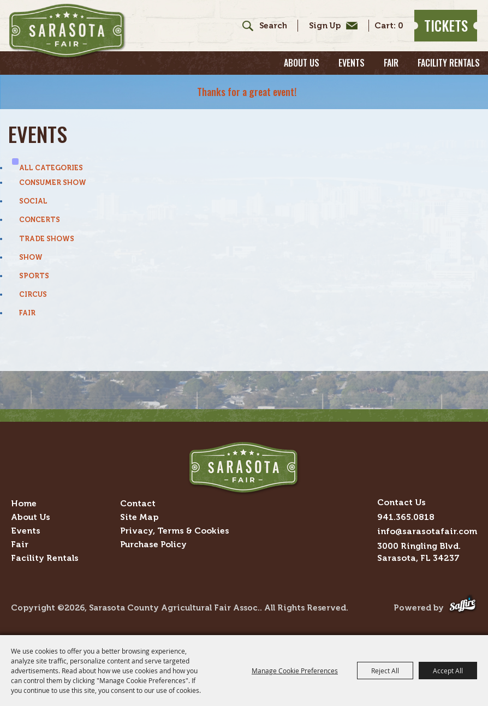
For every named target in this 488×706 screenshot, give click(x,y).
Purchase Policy (153, 544)
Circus (33, 294)
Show (31, 257)
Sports (34, 276)
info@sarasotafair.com (427, 531)
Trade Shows (46, 239)
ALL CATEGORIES (51, 168)
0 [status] (400, 26)
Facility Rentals (449, 62)
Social (33, 201)
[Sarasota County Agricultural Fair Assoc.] (67, 31)
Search (243, 25)
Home (24, 503)
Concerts (39, 220)
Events (351, 62)
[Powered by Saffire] (462, 607)
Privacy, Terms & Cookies (174, 530)
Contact (138, 503)
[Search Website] (273, 26)
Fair (391, 62)
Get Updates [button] (330, 25)
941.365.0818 (406, 517)
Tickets (446, 25)
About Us (301, 62)
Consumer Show (52, 182)
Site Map (139, 517)
